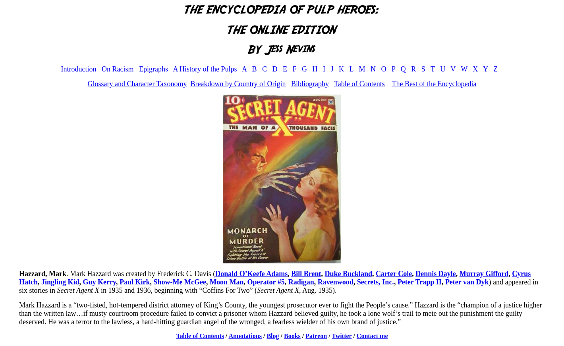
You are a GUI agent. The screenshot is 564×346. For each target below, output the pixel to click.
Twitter (342, 335)
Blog (273, 335)
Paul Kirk (135, 282)
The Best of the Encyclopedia (434, 84)
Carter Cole (394, 274)
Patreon (316, 335)
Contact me (372, 335)
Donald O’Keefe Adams (251, 274)
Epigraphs (153, 69)
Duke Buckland (349, 274)
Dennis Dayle (435, 274)
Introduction (78, 69)
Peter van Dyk (467, 282)
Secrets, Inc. (375, 282)
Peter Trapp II (420, 282)
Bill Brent (306, 274)
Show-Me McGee (180, 282)
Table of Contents (359, 84)
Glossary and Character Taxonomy (137, 84)
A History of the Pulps (205, 69)
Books (292, 335)
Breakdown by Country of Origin (238, 84)
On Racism (118, 69)
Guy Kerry (99, 282)
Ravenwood (335, 282)
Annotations (245, 335)
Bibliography (310, 84)
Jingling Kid (60, 282)
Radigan (301, 282)
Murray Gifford (484, 274)
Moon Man (227, 282)
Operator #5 (266, 282)
